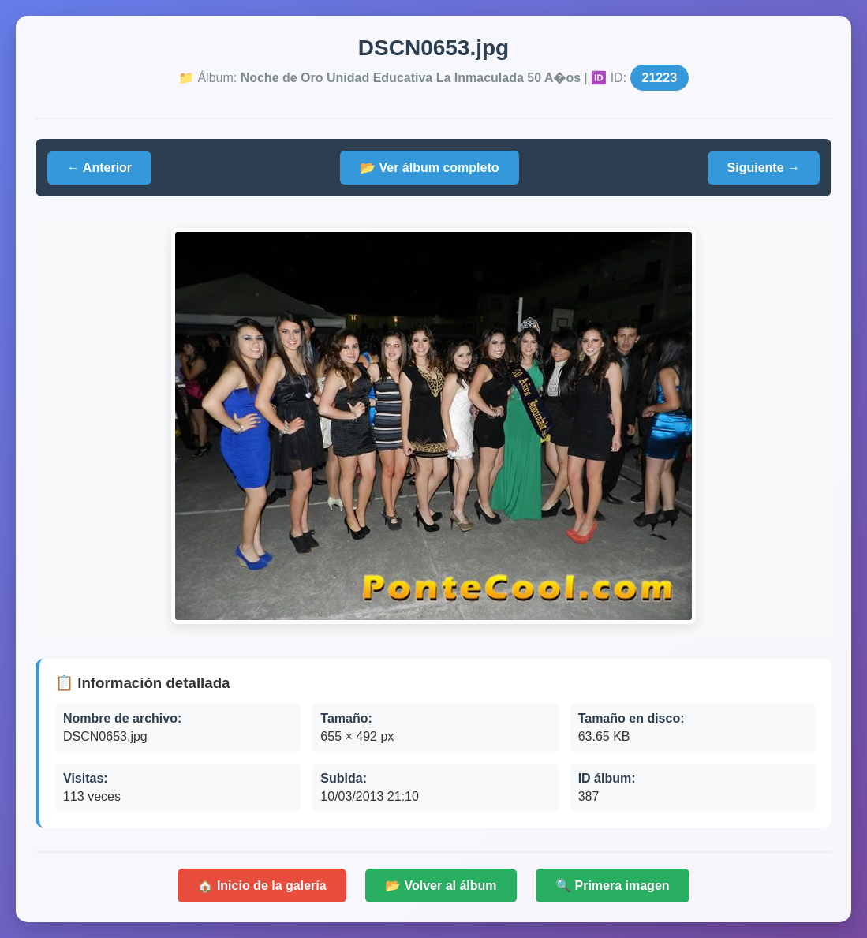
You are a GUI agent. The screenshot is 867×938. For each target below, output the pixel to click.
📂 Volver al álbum (441, 885)
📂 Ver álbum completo (429, 167)
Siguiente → (763, 167)
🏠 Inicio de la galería (261, 885)
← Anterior (99, 167)
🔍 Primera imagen (612, 885)
